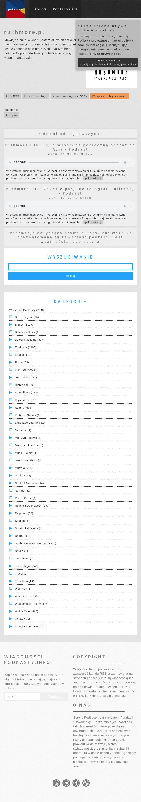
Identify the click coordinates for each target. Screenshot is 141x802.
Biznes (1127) (24, 324)
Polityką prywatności (94, 40)
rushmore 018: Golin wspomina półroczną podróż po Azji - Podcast (70, 147)
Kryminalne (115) (26, 400)
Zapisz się (54, 697)
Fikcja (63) (22, 362)
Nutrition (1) (23, 490)
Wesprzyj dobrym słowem (109, 96)
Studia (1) (21, 551)
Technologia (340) (27, 566)
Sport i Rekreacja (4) (29, 528)
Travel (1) (21, 573)
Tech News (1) (24, 558)
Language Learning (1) (30, 422)
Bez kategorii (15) (27, 317)
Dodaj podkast (65, 9)
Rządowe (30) (24, 513)
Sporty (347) (23, 535)
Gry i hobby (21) (26, 377)
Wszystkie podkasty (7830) (27, 310)
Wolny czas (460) (26, 611)
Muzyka (11, 115)
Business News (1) (27, 332)
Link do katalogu (35, 96)
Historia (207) (24, 385)
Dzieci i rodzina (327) (29, 339)
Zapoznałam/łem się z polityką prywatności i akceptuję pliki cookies (108, 62)
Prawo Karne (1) (26, 498)
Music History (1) (26, 452)
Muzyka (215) (24, 468)
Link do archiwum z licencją (105, 695)
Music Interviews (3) (28, 460)
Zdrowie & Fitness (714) (31, 626)
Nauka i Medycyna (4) (29, 483)
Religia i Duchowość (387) (32, 505)
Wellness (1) (23, 588)
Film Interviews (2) (27, 369)
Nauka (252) (23, 475)
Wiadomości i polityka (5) (32, 603)
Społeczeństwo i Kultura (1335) (35, 543)
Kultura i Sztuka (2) (28, 415)
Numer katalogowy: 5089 (70, 96)
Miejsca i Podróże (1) (29, 445)
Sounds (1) (22, 520)
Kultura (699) (23, 407)
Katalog (39, 9)
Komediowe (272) (26, 392)
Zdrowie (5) (22, 618)
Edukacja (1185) (26, 347)
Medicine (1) (23, 430)
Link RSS (12, 96)
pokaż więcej (93, 178)
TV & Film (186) (25, 581)
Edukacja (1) (23, 354)
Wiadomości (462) (27, 596)
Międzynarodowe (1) (28, 437)
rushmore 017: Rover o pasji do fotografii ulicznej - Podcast (70, 191)
